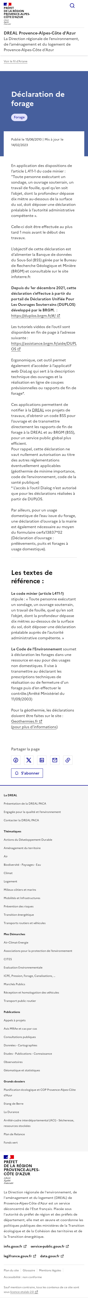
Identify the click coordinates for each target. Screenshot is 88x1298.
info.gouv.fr (13, 1246)
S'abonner (27, 773)
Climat (8, 873)
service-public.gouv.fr (48, 1246)
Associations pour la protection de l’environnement (38, 951)
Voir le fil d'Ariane (15, 61)
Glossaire (29, 1270)
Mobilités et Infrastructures (22, 898)
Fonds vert (11, 1143)
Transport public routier (20, 1001)
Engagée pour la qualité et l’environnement (32, 812)
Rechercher (72, 5)
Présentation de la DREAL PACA (25, 804)
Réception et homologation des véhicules (31, 993)
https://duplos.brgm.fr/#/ (33, 315)
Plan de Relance (14, 1134)
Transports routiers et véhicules (25, 923)
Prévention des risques (18, 906)
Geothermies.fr (24, 721)
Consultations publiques (20, 1037)
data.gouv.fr (49, 1256)
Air (6, 856)
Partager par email (54, 760)
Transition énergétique (19, 915)
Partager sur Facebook (15, 760)
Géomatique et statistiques (22, 1070)
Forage (19, 117)
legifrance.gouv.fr (18, 1256)
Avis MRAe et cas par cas (20, 1029)
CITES (8, 959)
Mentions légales (50, 1270)
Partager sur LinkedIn (41, 760)
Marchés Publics (14, 984)
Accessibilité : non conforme (23, 1277)
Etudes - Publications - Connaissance (28, 1054)
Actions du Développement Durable (28, 840)
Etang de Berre (13, 1104)
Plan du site (11, 1270)
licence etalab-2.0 (22, 1292)
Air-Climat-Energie (16, 943)
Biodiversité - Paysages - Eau (22, 865)
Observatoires (13, 1062)
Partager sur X (28, 760)
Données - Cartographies (20, 1045)
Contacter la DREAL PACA (21, 820)
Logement (10, 881)
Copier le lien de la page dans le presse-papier (67, 760)
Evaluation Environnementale (23, 968)
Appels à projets (15, 1020)
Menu (81, 5)
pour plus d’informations (34, 727)
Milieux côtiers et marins (20, 890)
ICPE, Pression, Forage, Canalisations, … (29, 976)
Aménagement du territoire (22, 848)
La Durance (11, 1112)
